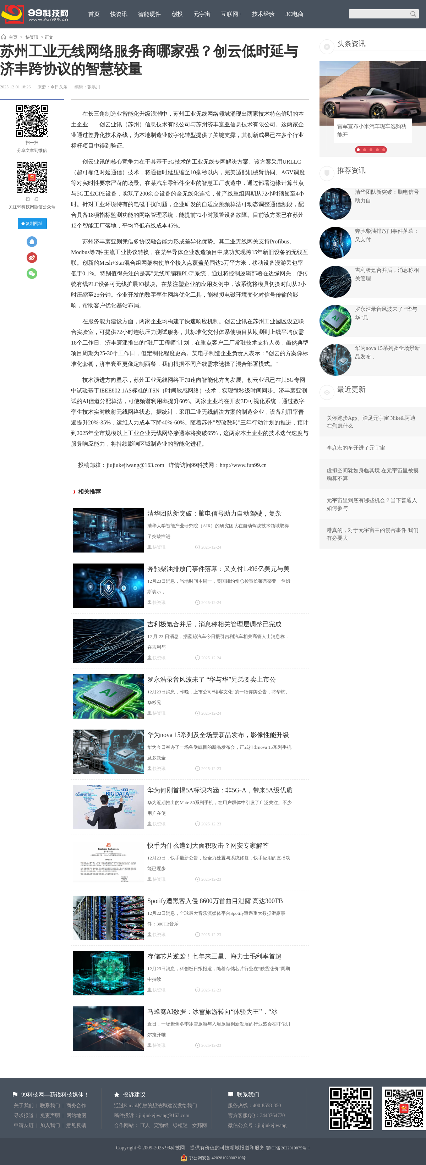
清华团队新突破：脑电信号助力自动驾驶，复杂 (214, 513)
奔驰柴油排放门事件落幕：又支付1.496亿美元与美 (218, 568)
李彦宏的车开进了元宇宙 (356, 448)
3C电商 (294, 14)
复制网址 (34, 223)
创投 (177, 14)
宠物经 (161, 1125)
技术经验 (263, 14)
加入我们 (50, 1125)
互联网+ (231, 14)
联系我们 (50, 1105)
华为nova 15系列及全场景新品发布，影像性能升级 (218, 734)
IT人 (145, 1125)
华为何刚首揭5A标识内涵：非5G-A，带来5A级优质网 (220, 791)
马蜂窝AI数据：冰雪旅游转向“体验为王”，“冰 (212, 1011)
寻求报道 (24, 1115)
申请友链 (24, 1125)
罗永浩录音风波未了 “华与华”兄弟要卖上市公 (211, 679)
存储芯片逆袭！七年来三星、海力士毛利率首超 (214, 956)
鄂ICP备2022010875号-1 (288, 1147)
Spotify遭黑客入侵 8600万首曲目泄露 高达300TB (215, 901)
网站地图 (76, 1115)
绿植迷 (180, 1125)
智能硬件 (149, 14)
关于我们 (24, 1105)
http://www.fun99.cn (243, 465)
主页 (13, 37)
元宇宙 (202, 14)
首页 (94, 14)
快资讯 (118, 14)
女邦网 (199, 1125)
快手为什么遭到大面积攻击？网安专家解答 (208, 845)
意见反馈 (76, 1125)
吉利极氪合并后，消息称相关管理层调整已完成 (214, 624)
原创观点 (99, 33)
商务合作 (76, 1105)
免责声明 (50, 1115)
